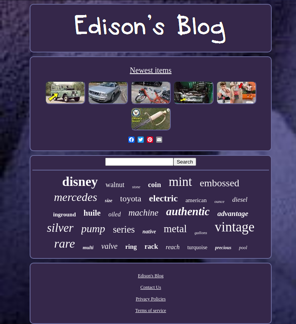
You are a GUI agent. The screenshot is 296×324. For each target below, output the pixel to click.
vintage (234, 227)
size (109, 200)
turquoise (197, 247)
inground (64, 214)
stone (136, 187)
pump (93, 229)
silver (60, 228)
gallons (201, 232)
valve (109, 246)
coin (154, 185)
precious (223, 247)
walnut (115, 185)
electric (163, 198)
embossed (219, 183)
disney (80, 181)
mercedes (75, 197)
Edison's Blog (151, 275)
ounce (219, 201)
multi (88, 247)
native (149, 232)
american (196, 200)
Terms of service (150, 310)
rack (151, 246)
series (124, 229)
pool (243, 247)
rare (64, 243)
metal (175, 229)
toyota (130, 198)
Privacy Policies (151, 299)
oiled (114, 214)
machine (143, 213)
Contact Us (150, 287)
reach (173, 247)
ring (131, 246)
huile (92, 213)
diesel (239, 199)
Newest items (151, 70)
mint (180, 182)
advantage (232, 213)
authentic (188, 211)
